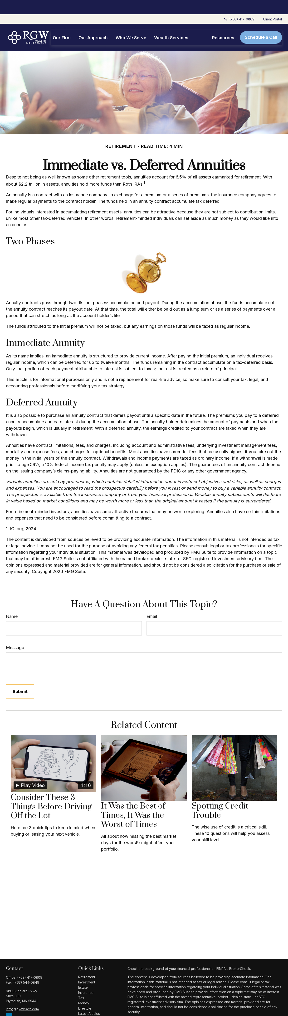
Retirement (86, 963)
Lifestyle (84, 994)
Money (83, 989)
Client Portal (272, 5)
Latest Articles (89, 999)
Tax (81, 984)
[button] (62, 23)
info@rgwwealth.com (22, 995)
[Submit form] (20, 677)
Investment (86, 968)
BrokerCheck (239, 954)
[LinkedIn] (9, 1002)
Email (151, 602)
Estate (83, 973)
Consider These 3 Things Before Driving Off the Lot (51, 792)
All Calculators (89, 1010)
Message (15, 633)
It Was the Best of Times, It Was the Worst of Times (133, 801)
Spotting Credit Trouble (220, 796)
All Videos (86, 1004)
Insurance (85, 978)
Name (12, 602)
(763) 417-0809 (238, 5)
